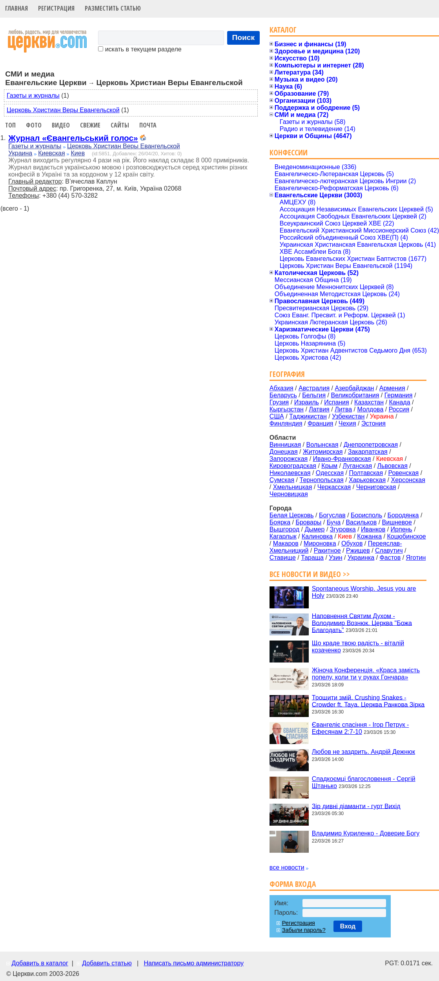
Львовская (392, 465)
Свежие (90, 125)
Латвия (319, 409)
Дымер (314, 529)
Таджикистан (308, 416)
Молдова (370, 409)
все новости (287, 867)
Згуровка (343, 529)
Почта (148, 125)
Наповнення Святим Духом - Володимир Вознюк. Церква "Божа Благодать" (362, 622)
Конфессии (289, 152)
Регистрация (56, 8)
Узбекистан (348, 416)
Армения (392, 388)
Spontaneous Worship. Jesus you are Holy (364, 592)
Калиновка (317, 536)
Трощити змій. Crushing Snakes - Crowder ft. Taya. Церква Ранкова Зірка (368, 701)
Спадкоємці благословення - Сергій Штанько (363, 782)
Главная (16, 8)
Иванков (373, 529)
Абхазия (281, 388)
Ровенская (403, 473)
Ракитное (327, 550)
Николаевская (290, 473)
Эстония (373, 423)
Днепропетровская (371, 444)
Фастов (390, 557)
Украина (20, 153)
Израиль (306, 402)
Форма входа (293, 884)
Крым (329, 465)
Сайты (120, 125)
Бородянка (403, 515)
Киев (78, 153)
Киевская (51, 153)
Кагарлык (283, 536)
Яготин (416, 557)
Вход (348, 926)
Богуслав (332, 515)
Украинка (361, 557)
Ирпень (401, 529)
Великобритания (355, 395)
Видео (61, 125)
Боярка (280, 522)
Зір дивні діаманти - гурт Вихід (356, 806)
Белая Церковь (292, 515)
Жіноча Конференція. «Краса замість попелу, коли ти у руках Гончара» (366, 674)
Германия (398, 395)
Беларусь (283, 395)
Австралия (314, 388)
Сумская (282, 480)
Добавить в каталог (39, 963)
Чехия (347, 423)
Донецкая (284, 451)
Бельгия (314, 395)
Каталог (283, 29)
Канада (399, 402)
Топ (10, 125)
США (277, 416)
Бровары (308, 522)
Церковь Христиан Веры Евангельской (63, 110)
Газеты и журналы (33, 95)
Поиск (243, 37)
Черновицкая (289, 494)
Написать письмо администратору (193, 963)
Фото (34, 125)
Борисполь (366, 515)
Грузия (279, 402)
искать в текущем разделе (139, 49)
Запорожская (289, 458)
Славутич (389, 550)
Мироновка (320, 543)
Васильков (361, 522)
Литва (343, 409)
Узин (335, 557)
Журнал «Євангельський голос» (73, 137)
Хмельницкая (292, 487)
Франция (320, 423)
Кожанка (369, 536)
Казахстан (369, 402)
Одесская (330, 473)
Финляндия (286, 423)
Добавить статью (107, 963)
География (287, 374)
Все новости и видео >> (310, 574)
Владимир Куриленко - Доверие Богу (365, 833)
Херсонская (408, 480)
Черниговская (376, 487)
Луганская (357, 465)
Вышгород (284, 529)
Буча (334, 522)
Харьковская (367, 480)
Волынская (322, 444)
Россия (399, 409)
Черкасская (334, 487)
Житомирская (323, 451)
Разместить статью (113, 8)
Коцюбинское (406, 536)
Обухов (351, 543)
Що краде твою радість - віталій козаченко (358, 646)
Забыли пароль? (304, 930)
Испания (336, 402)
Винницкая (285, 444)
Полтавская (366, 473)
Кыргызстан (287, 409)
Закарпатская (368, 451)
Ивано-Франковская (342, 458)
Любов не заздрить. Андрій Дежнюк (363, 751)
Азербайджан (354, 388)
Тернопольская (322, 480)
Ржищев (358, 550)
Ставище (283, 557)
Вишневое (397, 522)
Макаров (286, 543)
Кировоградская (293, 465)
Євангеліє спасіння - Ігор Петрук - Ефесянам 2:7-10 (360, 728)
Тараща (312, 557)
